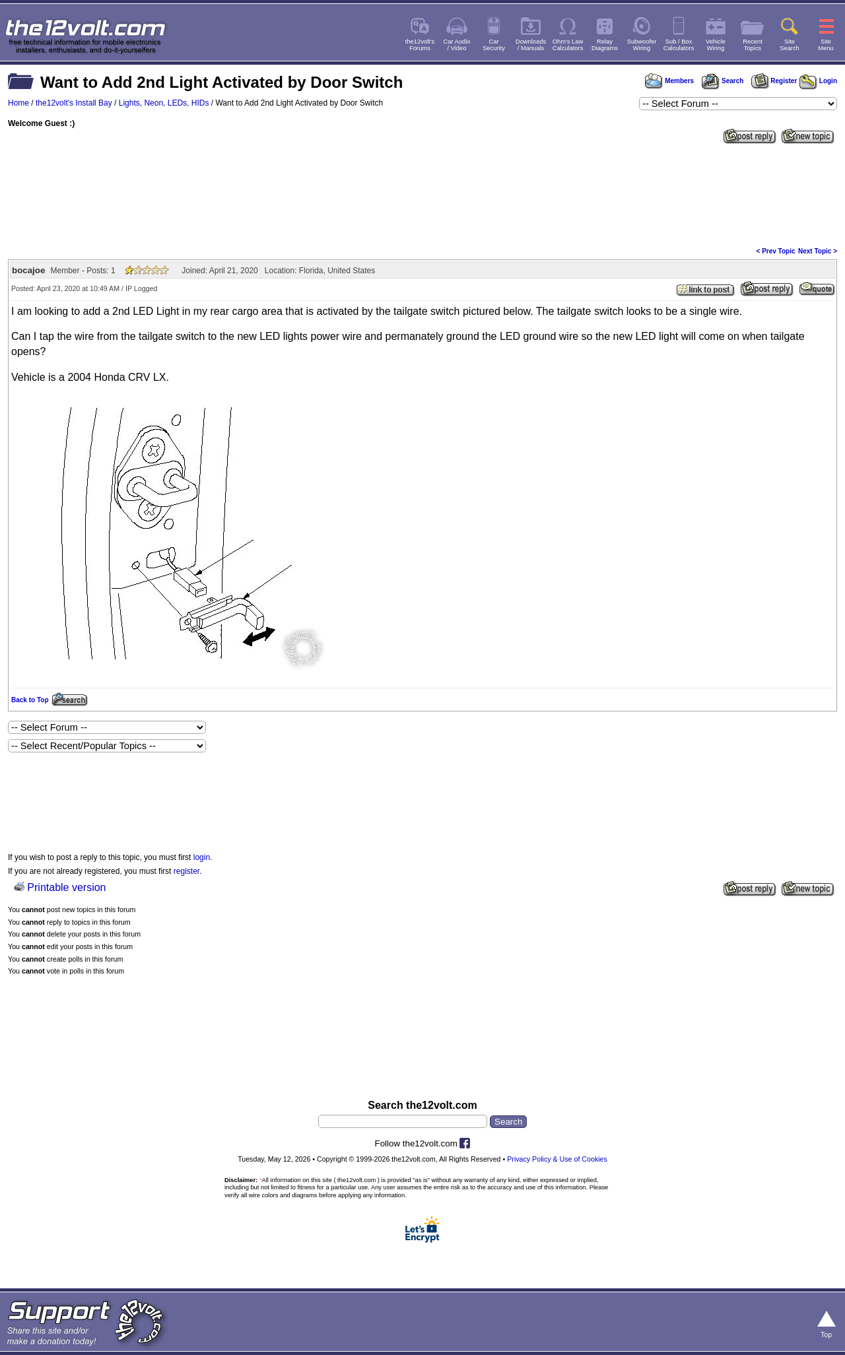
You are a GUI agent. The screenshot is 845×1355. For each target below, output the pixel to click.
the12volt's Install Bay (74, 103)
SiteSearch (789, 44)
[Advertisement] (422, 194)
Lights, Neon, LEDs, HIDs (164, 103)
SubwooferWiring (642, 44)
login (201, 857)
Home (18, 103)
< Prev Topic (776, 251)
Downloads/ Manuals (531, 44)
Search (722, 80)
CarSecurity (494, 44)
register (186, 871)
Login (818, 80)
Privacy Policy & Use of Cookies (557, 1159)
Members (669, 80)
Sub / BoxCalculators (678, 44)
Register (774, 80)
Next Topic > (817, 251)
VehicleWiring (716, 44)
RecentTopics (752, 44)
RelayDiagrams (605, 44)
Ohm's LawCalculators (568, 44)
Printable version (66, 887)
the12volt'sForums (419, 44)
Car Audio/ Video (457, 44)
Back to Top (29, 700)
